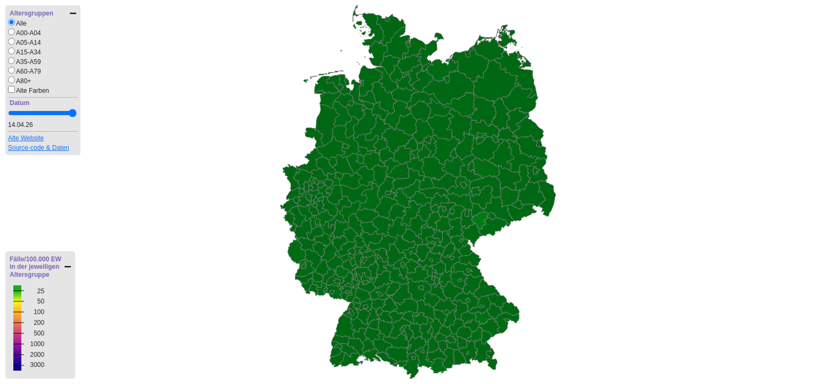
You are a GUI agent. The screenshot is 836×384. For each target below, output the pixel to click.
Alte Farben (32, 90)
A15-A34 (28, 52)
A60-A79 (28, 71)
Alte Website (26, 138)
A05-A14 (28, 42)
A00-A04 (28, 33)
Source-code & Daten (38, 147)
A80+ (23, 81)
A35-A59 (28, 62)
